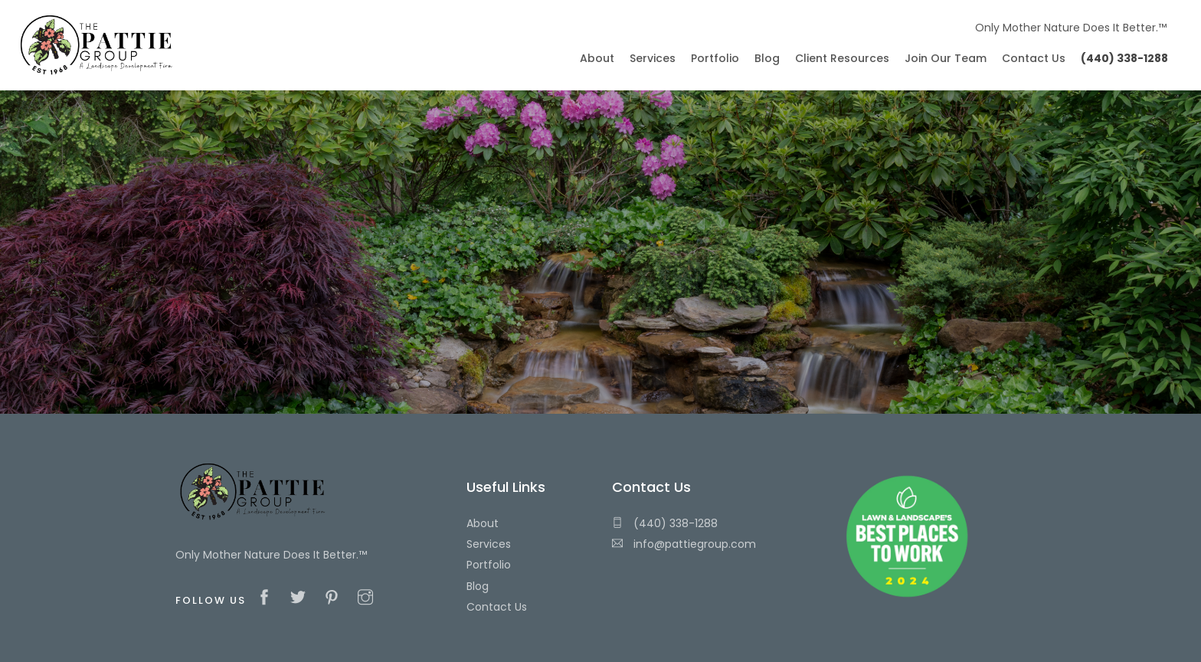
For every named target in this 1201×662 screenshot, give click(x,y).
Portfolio (488, 564)
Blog (477, 586)
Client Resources (842, 58)
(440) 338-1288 (665, 523)
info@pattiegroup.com (684, 544)
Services (488, 544)
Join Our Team (946, 58)
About (482, 523)
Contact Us (496, 606)
